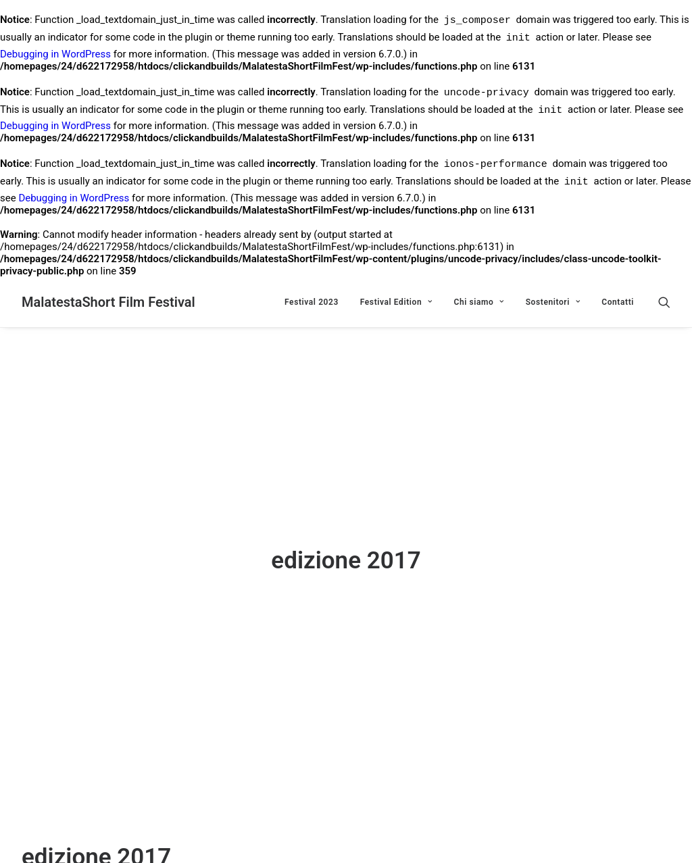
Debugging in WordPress (55, 54)
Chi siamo (478, 302)
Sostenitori (553, 302)
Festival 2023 (312, 302)
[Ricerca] (664, 302)
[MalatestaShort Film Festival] (108, 302)
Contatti (617, 302)
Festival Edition (396, 302)
